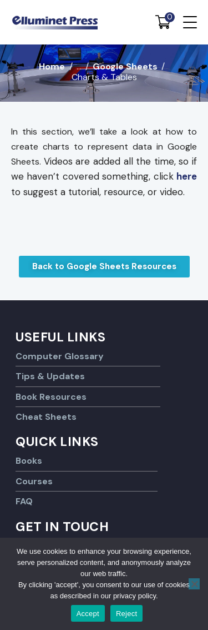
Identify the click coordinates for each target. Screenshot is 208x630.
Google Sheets (125, 66)
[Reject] (194, 583)
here (186, 176)
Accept (88, 613)
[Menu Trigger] (190, 22)
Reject (126, 613)
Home (52, 66)
